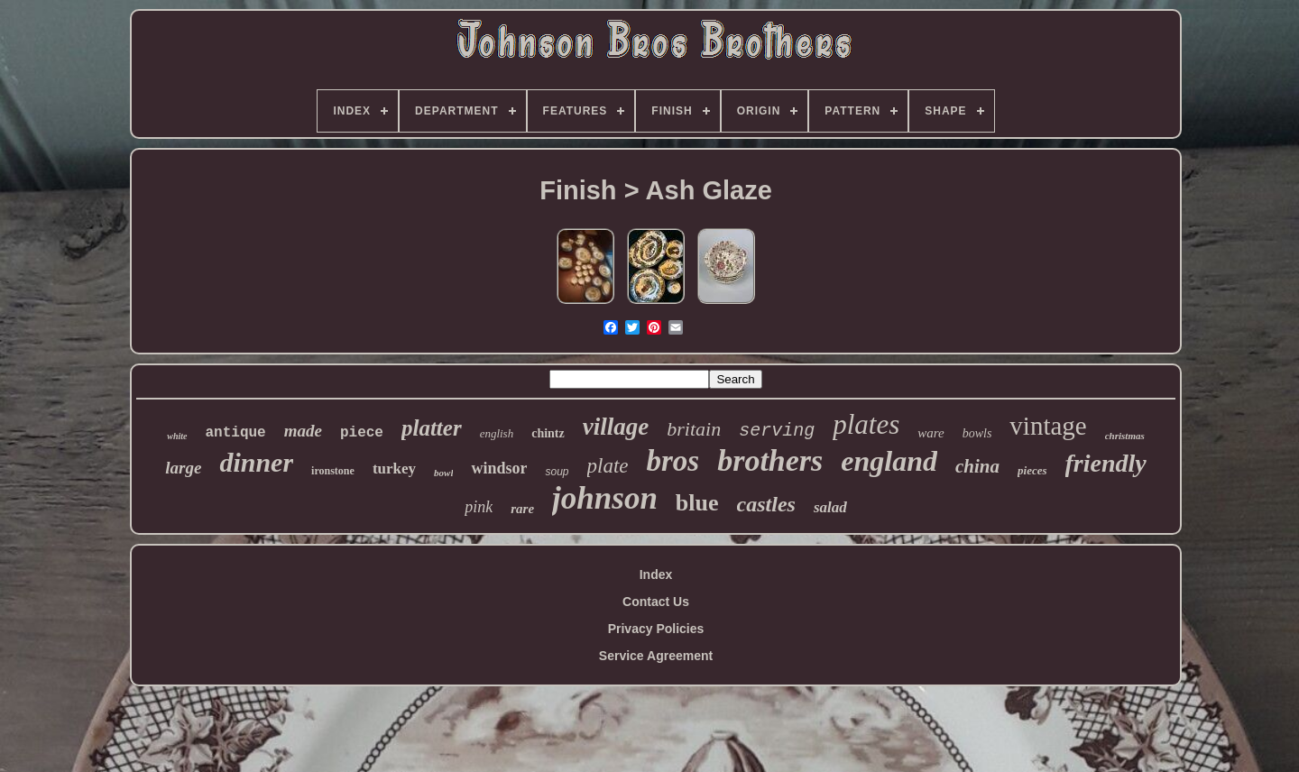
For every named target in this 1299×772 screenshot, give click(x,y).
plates (866, 424)
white (177, 436)
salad (830, 507)
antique (236, 433)
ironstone (333, 470)
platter (431, 428)
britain (694, 429)
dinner (256, 462)
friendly (1106, 463)
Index (656, 574)
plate (608, 466)
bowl (443, 472)
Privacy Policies (656, 628)
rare (522, 508)
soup (556, 471)
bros (673, 461)
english (497, 433)
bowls (977, 433)
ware (930, 433)
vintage (1047, 425)
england (889, 461)
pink (479, 507)
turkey (394, 468)
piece (361, 433)
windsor (499, 468)
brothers (770, 460)
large (183, 467)
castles (766, 504)
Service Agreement (656, 655)
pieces (1032, 470)
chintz (548, 433)
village (616, 426)
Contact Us (655, 601)
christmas (1125, 435)
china (977, 466)
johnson (605, 498)
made (303, 430)
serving (777, 430)
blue (697, 503)
